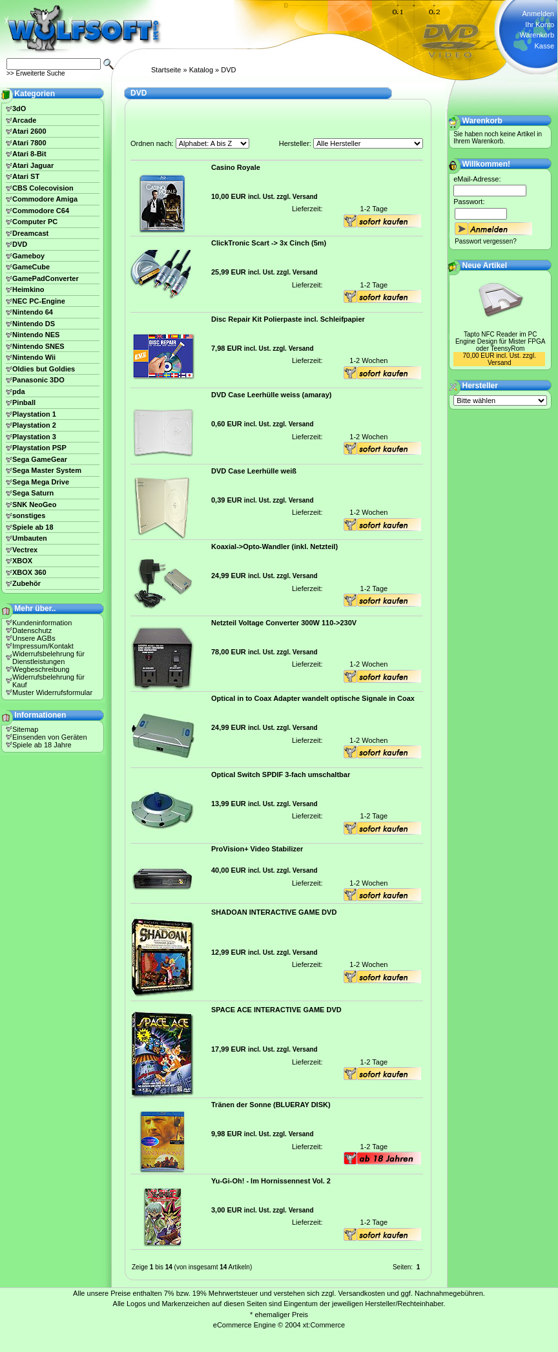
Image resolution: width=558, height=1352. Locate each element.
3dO (19, 108)
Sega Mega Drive (40, 482)
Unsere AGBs (34, 638)
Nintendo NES (35, 334)
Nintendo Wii (34, 357)
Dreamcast (30, 233)
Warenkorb (537, 35)
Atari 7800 (29, 143)
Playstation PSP (39, 448)
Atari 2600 (29, 131)
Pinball (24, 402)
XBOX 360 (29, 572)
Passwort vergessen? (486, 241)
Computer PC (34, 221)
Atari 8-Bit (29, 154)
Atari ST (25, 176)
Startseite (166, 70)
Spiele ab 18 (33, 527)
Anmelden (538, 13)
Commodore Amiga (45, 199)
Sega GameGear (39, 459)
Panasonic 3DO (38, 380)
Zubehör (26, 583)
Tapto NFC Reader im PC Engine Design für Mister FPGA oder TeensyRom (500, 341)
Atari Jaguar (33, 165)
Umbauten (29, 538)
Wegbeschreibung (40, 669)
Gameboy (28, 256)
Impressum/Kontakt (43, 646)
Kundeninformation (42, 623)
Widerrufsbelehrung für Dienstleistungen (48, 657)
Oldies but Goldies (43, 369)
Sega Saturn (33, 493)
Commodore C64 (40, 210)
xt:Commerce (324, 1325)
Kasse (544, 46)
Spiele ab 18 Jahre (42, 745)
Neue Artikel (485, 265)
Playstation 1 (34, 414)
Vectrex (24, 550)
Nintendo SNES (38, 346)
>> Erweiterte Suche (35, 73)
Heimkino (28, 289)
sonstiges (28, 515)
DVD (228, 70)
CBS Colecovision (43, 188)
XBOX (22, 561)
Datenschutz (32, 630)
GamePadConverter (45, 278)
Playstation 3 (34, 437)
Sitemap (25, 729)
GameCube (31, 267)
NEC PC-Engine (38, 301)
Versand (305, 196)
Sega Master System (46, 470)
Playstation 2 (34, 425)
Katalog (201, 70)
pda (18, 391)
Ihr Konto (539, 24)
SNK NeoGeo (34, 504)
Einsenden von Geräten (49, 737)
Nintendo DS (33, 324)
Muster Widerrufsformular (52, 692)
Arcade (24, 120)
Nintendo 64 (32, 312)
